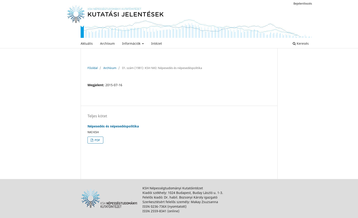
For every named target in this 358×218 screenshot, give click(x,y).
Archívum (107, 43)
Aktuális (87, 43)
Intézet (156, 43)
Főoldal (92, 68)
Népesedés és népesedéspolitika (113, 126)
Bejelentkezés (302, 3)
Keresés (301, 43)
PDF (97, 140)
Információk (131, 43)
